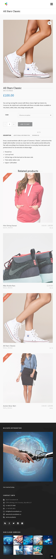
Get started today (8, 487)
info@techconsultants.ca (13, 511)
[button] (49, 23)
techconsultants (11, 517)
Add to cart (25, 124)
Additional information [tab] (22, 135)
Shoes (5, 280)
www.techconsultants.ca (13, 514)
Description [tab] (7, 135)
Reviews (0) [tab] (35, 135)
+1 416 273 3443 (10, 505)
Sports (5, 220)
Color (7, 115)
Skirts (5, 400)
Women (10, 220)
